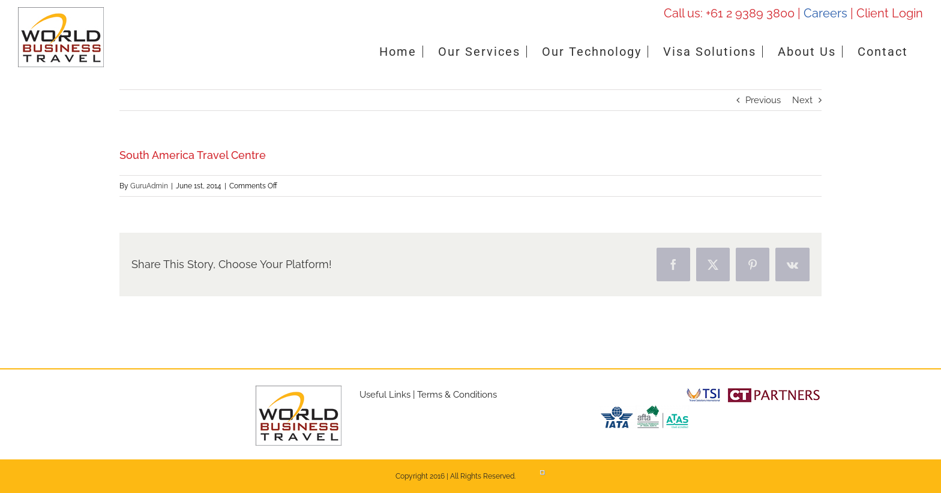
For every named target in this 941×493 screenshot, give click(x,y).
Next (802, 100)
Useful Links (384, 394)
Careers (825, 13)
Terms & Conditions (457, 394)
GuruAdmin (149, 186)
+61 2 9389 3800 (750, 13)
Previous (763, 100)
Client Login (889, 13)
